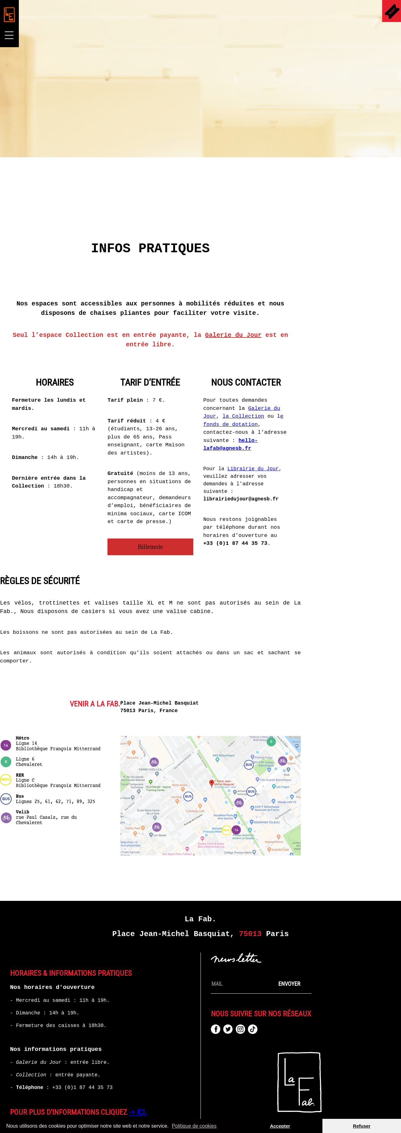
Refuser (362, 1126)
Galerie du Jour (313, 312)
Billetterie (230, 524)
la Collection (323, 394)
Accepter (280, 1126)
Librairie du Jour (332, 446)
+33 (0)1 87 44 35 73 (82, 1065)
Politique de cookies (194, 1126)
